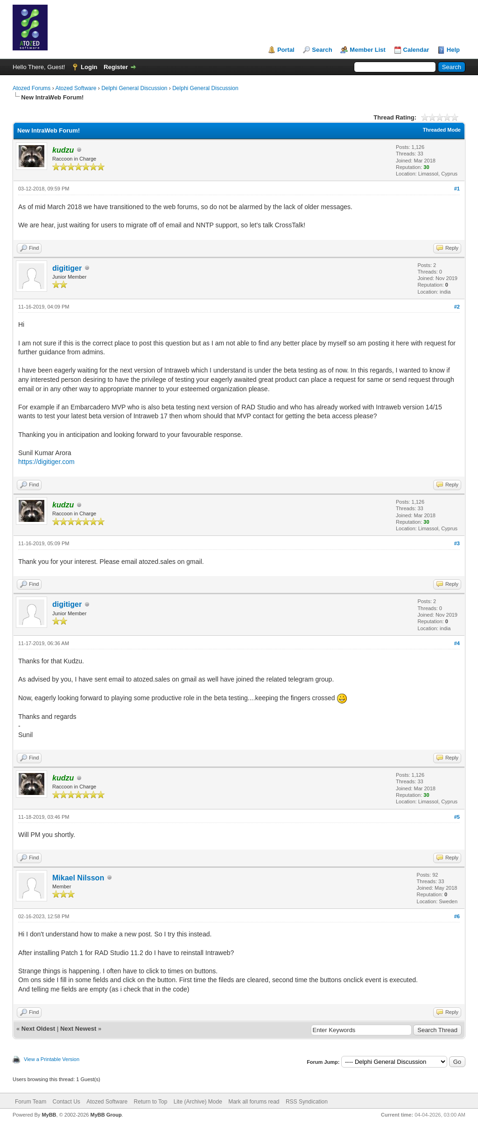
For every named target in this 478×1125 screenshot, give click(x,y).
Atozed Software (75, 88)
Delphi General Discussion (134, 88)
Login (89, 66)
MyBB (49, 1115)
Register (116, 66)
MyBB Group (105, 1115)
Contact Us (66, 1101)
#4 (457, 643)
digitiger (67, 268)
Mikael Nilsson (78, 878)
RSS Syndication (307, 1101)
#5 (457, 817)
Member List (368, 49)
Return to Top (151, 1101)
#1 (457, 188)
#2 (457, 306)
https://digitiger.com (46, 461)
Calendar (416, 49)
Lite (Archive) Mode (198, 1101)
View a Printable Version (51, 1059)
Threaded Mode (442, 130)
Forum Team (30, 1101)
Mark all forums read (253, 1101)
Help (453, 49)
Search (322, 49)
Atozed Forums (31, 88)
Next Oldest (38, 1028)
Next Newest (78, 1028)
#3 (457, 543)
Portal (286, 49)
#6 (457, 916)
